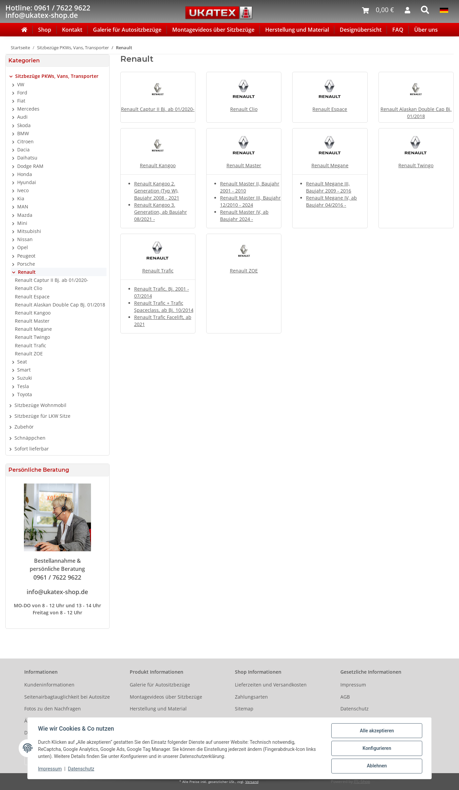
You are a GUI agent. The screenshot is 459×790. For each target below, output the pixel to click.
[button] (57, 76)
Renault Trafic (158, 270)
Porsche (26, 264)
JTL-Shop (362, 781)
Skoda (24, 125)
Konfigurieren (376, 748)
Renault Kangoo (158, 165)
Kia (20, 198)
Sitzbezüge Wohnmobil (40, 405)
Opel (22, 247)
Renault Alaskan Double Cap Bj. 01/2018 (60, 304)
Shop (44, 29)
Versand (251, 782)
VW (20, 84)
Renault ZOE (244, 270)
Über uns (426, 29)
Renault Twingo (415, 165)
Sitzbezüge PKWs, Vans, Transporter (56, 76)
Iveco (23, 190)
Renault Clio (243, 109)
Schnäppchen (29, 438)
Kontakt (72, 29)
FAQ (397, 29)
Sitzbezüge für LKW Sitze (42, 416)
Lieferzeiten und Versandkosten (271, 684)
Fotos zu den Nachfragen (52, 708)
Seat (22, 361)
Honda (24, 174)
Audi (22, 117)
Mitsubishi (29, 231)
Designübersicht (360, 29)
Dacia (23, 149)
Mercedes (28, 109)
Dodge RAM (30, 166)
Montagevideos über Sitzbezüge (213, 29)
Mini (22, 223)
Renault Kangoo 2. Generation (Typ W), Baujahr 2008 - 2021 (156, 190)
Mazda (24, 215)
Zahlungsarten (251, 697)
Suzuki (24, 378)
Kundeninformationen (49, 684)
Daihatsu (27, 157)
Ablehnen (376, 766)
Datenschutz (354, 708)
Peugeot (26, 256)
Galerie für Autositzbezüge (127, 29)
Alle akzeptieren (376, 731)
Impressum (353, 684)
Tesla (23, 386)
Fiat (21, 100)
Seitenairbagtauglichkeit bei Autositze (67, 697)
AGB (345, 697)
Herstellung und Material (297, 29)
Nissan (25, 239)
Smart (24, 370)
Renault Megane (329, 165)
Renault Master (243, 165)
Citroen (25, 141)
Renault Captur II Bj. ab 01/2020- (157, 109)
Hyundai (26, 182)
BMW (23, 133)
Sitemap (244, 708)
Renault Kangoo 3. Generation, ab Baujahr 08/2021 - (160, 212)
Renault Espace (329, 109)
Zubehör (24, 426)
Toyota (24, 394)
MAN (22, 206)
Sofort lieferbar (31, 448)
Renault (27, 272)
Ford (22, 92)
